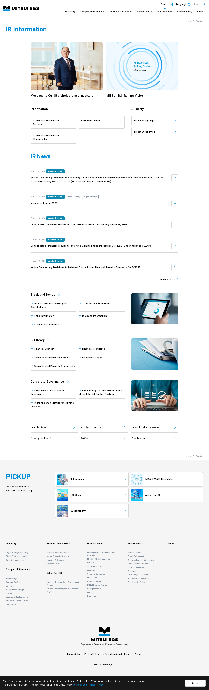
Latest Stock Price (144, 131)
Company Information (92, 11)
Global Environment (136, 556)
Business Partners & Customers (141, 560)
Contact (138, 654)
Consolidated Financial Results (46, 122)
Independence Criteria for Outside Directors (52, 404)
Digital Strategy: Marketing (17, 553)
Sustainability (184, 11)
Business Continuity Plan (138, 578)
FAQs (89, 592)
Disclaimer (91, 596)
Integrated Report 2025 (44, 203)
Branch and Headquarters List (18, 597)
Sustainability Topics (136, 582)
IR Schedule (92, 578)
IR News (90, 563)
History (9, 593)
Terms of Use (73, 654)
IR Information (164, 11)
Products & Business (120, 11)
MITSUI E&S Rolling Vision (98, 559)
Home (186, 21)
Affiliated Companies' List (17, 601)
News (200, 11)
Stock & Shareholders (46, 324)
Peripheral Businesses (56, 564)
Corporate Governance (47, 381)
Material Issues (134, 553)
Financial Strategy (44, 348)
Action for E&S (144, 11)
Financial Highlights (145, 120)
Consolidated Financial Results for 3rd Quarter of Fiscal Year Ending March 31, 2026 (79, 224)
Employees (132, 571)
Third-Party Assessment (138, 575)
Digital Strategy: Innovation (17, 556)
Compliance (11, 604)
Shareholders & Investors (138, 564)
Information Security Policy (116, 654)
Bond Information (44, 315)
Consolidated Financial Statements (46, 137)
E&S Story (70, 11)
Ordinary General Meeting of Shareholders (49, 305)
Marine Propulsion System (58, 556)
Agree (195, 683)
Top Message (11, 578)
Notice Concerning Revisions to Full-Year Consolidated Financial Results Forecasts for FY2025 (86, 267)
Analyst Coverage (94, 581)
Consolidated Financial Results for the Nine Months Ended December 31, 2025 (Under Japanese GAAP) (91, 245)
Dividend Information (94, 315)
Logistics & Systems (55, 560)
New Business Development (58, 553)
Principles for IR (94, 589)
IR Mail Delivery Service (97, 585)
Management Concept (15, 590)
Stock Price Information (96, 303)
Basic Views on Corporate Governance (47, 392)
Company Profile (13, 582)
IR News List (167, 279)
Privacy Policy (91, 654)
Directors (10, 586)
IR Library (38, 340)
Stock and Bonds (43, 295)
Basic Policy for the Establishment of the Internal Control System (100, 392)
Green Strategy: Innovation (16, 560)
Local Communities (136, 567)
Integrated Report (91, 120)
